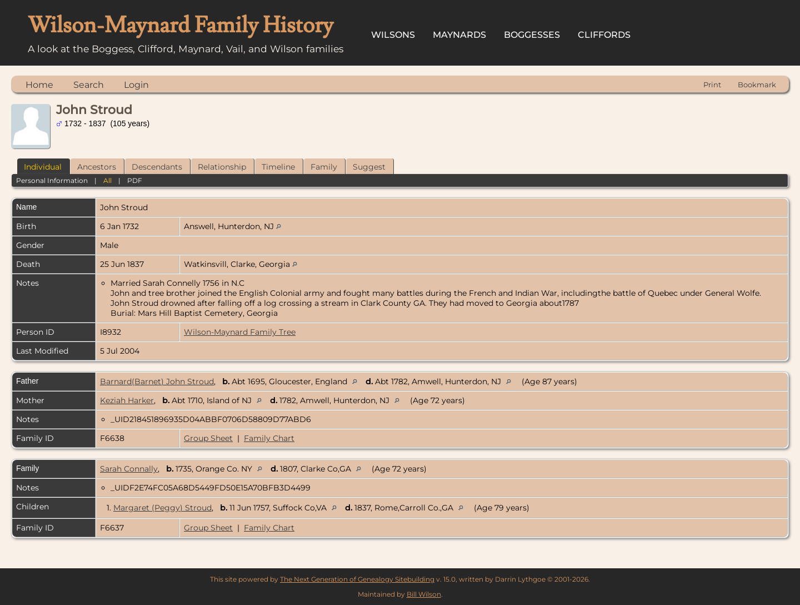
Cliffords (604, 34)
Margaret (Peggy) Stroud (162, 508)
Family (324, 167)
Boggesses (532, 34)
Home (39, 85)
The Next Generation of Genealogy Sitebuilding (357, 579)
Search (88, 85)
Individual (43, 167)
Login (136, 85)
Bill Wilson (424, 594)
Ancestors (96, 167)
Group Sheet (208, 438)
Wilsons (393, 34)
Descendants (157, 167)
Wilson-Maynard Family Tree (240, 332)
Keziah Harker (127, 400)
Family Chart (269, 438)
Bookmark (757, 84)
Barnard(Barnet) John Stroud (157, 381)
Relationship (222, 167)
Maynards (459, 34)
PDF (134, 180)
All (107, 180)
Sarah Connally (129, 469)
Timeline (278, 167)
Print (712, 84)
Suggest (369, 167)
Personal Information (52, 180)
